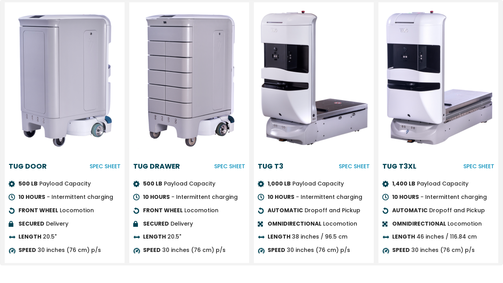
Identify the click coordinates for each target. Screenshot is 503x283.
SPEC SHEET (105, 166)
